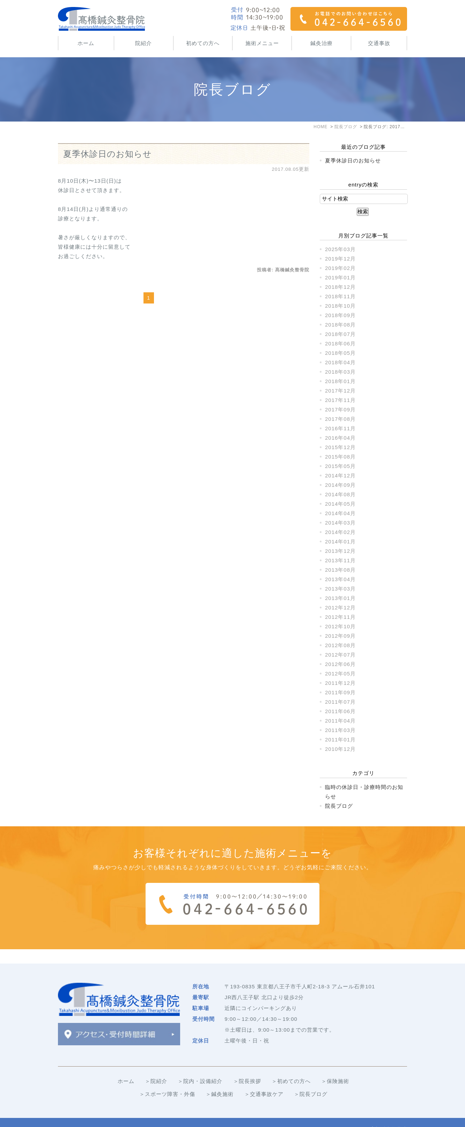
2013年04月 (340, 579)
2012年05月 (340, 673)
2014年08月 (340, 494)
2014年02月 (340, 532)
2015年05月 (340, 466)
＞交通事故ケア (263, 1080)
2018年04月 (340, 362)
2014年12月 (340, 475)
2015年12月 (340, 447)
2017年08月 (340, 419)
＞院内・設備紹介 (200, 1067)
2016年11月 (340, 428)
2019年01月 (340, 277)
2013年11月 (340, 560)
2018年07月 (340, 334)
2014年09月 (340, 485)
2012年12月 (340, 607)
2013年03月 (340, 589)
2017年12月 (340, 391)
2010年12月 (340, 749)
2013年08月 (340, 570)
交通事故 (379, 43)
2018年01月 (340, 381)
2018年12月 (340, 287)
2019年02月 (340, 268)
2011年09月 (340, 692)
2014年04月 (340, 513)
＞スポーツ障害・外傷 (167, 1080)
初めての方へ (203, 43)
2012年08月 (340, 645)
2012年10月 (340, 626)
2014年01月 (340, 541)
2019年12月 (340, 259)
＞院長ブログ (310, 1080)
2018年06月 (340, 343)
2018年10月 (340, 306)
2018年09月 (340, 315)
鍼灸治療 (321, 43)
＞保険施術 (335, 1067)
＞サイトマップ (77, 1115)
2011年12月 (340, 683)
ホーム (86, 43)
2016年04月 (340, 438)
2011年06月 (340, 711)
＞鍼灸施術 (220, 1080)
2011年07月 (340, 702)
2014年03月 (340, 523)
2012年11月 (340, 617)
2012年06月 (340, 664)
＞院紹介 (156, 1067)
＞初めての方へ (291, 1067)
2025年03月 (340, 249)
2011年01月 (340, 739)
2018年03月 (340, 372)
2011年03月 (340, 730)
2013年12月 (340, 551)
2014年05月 (340, 504)
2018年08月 (340, 325)
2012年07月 (340, 655)
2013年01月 (340, 598)
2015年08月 (340, 457)
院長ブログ (339, 806)
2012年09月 (340, 636)
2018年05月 (340, 353)
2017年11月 (340, 400)
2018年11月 (340, 296)
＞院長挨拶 (247, 1067)
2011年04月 (340, 721)
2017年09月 (340, 409)
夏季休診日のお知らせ (107, 154)
